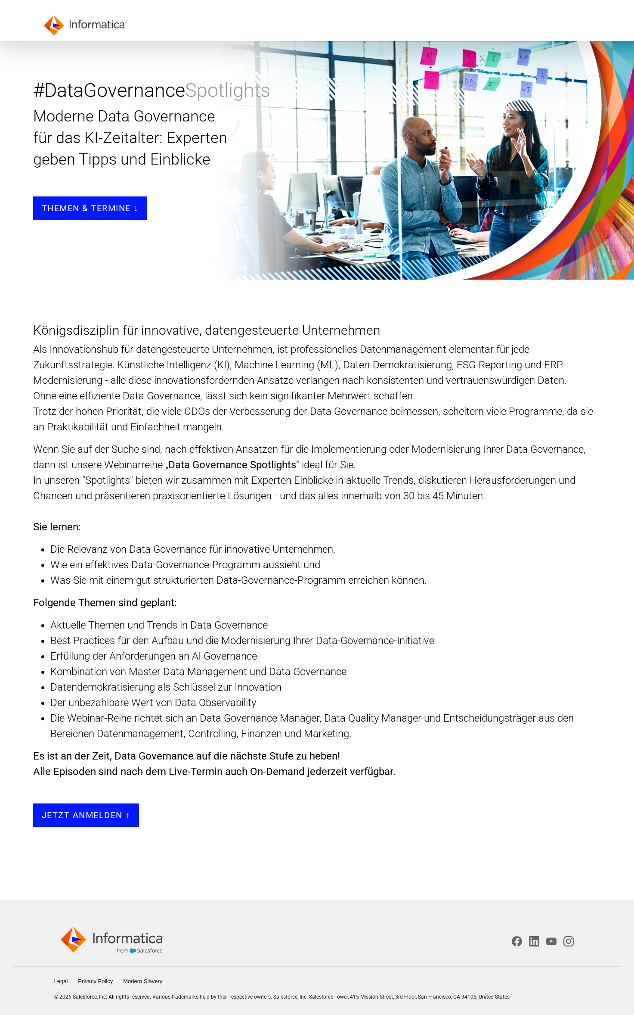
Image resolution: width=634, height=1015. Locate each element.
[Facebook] (517, 941)
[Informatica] (87, 25)
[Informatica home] (112, 939)
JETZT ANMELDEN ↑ (86, 815)
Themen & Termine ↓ (90, 208)
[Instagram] (568, 941)
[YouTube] (551, 941)
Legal (61, 981)
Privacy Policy (95, 981)
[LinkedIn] (534, 941)
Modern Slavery (142, 981)
